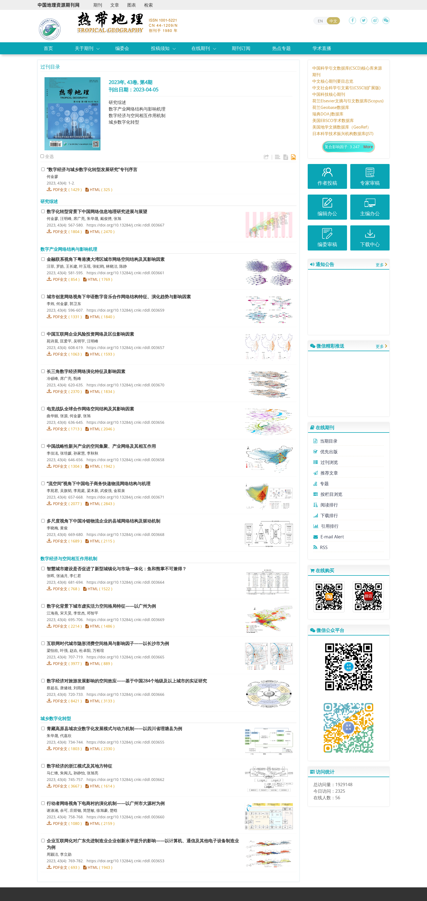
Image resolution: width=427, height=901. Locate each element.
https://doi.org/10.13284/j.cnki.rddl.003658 (125, 459)
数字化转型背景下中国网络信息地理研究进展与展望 (97, 211)
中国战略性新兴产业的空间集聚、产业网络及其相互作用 (101, 446)
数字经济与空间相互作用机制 (137, 115)
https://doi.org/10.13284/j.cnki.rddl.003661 (125, 272)
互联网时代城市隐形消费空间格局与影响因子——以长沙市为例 (108, 643)
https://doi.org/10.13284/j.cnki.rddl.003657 (125, 347)
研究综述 (117, 102)
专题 (321, 484)
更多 (380, 264)
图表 (131, 5)
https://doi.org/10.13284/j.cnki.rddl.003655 (125, 742)
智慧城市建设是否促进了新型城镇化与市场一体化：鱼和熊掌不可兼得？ (116, 569)
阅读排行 (325, 505)
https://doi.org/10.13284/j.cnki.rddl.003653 (125, 860)
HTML (92, 189)
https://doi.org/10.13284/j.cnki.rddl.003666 (125, 694)
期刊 (97, 5)
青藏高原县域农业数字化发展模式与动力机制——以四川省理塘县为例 (114, 729)
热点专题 (281, 48)
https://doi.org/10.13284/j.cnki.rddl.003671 (125, 497)
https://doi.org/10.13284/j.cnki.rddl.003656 (125, 422)
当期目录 (325, 441)
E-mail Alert (328, 537)
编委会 (122, 48)
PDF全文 (60, 189)
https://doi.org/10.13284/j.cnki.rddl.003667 (125, 225)
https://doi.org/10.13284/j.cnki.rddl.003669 (125, 619)
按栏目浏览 (327, 494)
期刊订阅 (241, 48)
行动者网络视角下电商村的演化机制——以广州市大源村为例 (106, 803)
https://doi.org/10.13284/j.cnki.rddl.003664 (125, 582)
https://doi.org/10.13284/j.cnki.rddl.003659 (125, 310)
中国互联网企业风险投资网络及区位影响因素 (90, 334)
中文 (333, 20)
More (368, 146)
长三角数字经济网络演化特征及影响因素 (86, 371)
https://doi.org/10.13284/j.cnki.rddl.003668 (125, 534)
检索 (148, 5)
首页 (48, 48)
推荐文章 (325, 473)
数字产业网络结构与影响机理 (137, 109)
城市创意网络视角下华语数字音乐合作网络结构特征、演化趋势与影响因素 (119, 297)
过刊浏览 (325, 462)
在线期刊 (200, 48)
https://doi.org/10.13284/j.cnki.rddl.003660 (125, 816)
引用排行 (326, 526)
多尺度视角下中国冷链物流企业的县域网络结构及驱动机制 (103, 521)
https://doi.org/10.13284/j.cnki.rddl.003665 (125, 657)
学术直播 (322, 48)
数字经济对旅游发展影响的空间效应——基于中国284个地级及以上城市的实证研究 (127, 681)
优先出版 (325, 452)
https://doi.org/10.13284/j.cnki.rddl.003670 (125, 384)
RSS (320, 547)
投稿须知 (160, 48)
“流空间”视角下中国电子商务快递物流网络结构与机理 (98, 484)
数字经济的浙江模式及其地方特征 (79, 766)
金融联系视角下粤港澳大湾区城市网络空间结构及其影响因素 (106, 259)
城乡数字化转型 (124, 122)
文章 (114, 5)
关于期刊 (84, 48)
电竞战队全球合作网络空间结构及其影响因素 (90, 409)
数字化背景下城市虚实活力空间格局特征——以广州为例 (101, 606)
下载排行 (325, 515)
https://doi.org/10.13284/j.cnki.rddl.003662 (125, 779)
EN (320, 20)
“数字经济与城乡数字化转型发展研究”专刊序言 (92, 169)
